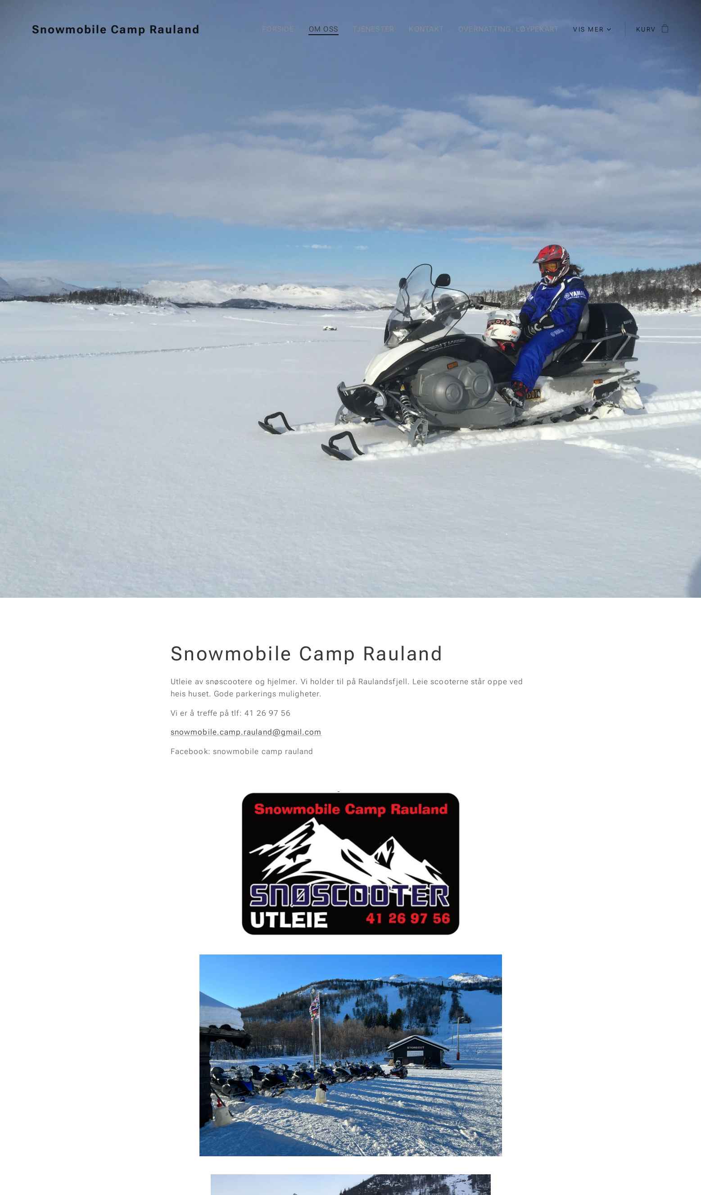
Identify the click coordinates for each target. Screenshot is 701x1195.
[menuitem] (277, 29)
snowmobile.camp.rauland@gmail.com (246, 731)
